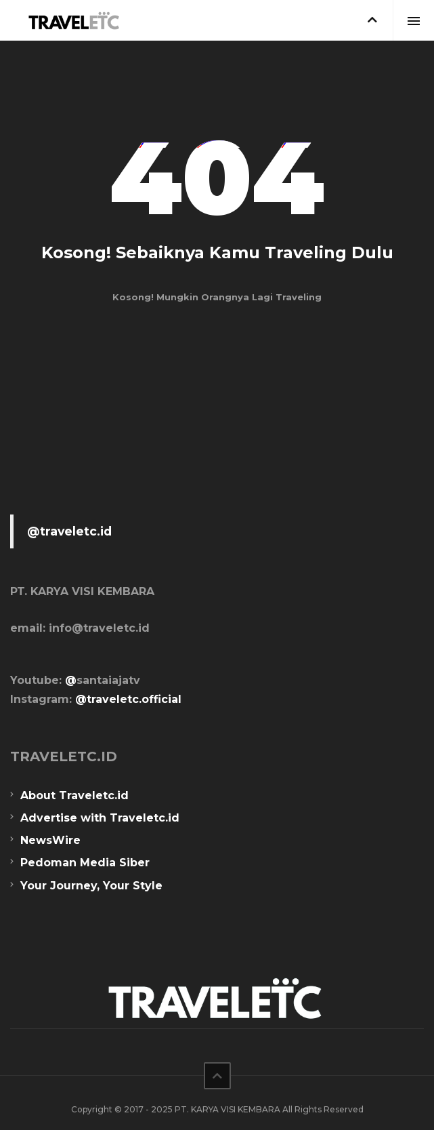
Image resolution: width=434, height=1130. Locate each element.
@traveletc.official (128, 699)
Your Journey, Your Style (91, 885)
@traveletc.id (69, 531)
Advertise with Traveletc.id (99, 817)
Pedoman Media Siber (85, 862)
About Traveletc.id (74, 795)
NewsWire (50, 840)
